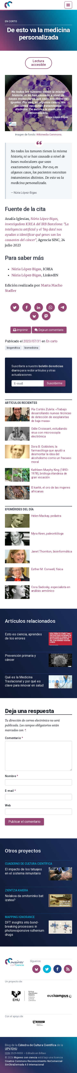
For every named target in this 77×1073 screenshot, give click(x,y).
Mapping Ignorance (20, 917)
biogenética (13, 347)
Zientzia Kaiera (16, 890)
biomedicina (31, 347)
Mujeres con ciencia (25, 1057)
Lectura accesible (38, 63)
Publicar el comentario (24, 822)
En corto (11, 21)
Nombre (11, 776)
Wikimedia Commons (48, 134)
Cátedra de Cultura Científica (37, 1045)
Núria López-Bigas (26, 269)
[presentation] (38, 415)
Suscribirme (54, 383)
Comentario (14, 738)
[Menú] (68, 4)
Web (8, 805)
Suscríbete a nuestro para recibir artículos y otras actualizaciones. (37, 370)
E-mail (10, 790)
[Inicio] (8, 5)
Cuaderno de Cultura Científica (28, 863)
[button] (14, 307)
